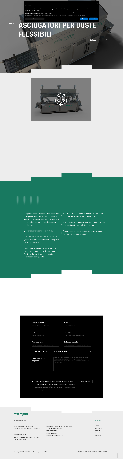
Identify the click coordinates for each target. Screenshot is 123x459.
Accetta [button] (93, 18)
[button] (97, 4)
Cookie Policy (91, 452)
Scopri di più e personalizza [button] (35, 18)
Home (97, 426)
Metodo (97, 430)
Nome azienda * (45, 343)
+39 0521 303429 (21, 439)
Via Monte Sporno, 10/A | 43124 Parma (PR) (27, 437)
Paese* (77, 324)
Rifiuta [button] (84, 18)
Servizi (97, 433)
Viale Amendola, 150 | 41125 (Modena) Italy (27, 428)
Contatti (98, 435)
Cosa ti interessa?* (39, 351)
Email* (45, 334)
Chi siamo (98, 428)
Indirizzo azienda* (77, 343)
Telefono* (77, 334)
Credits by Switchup (101, 452)
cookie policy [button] (36, 10)
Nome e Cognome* (45, 324)
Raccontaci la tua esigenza (38, 359)
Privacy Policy (82, 452)
